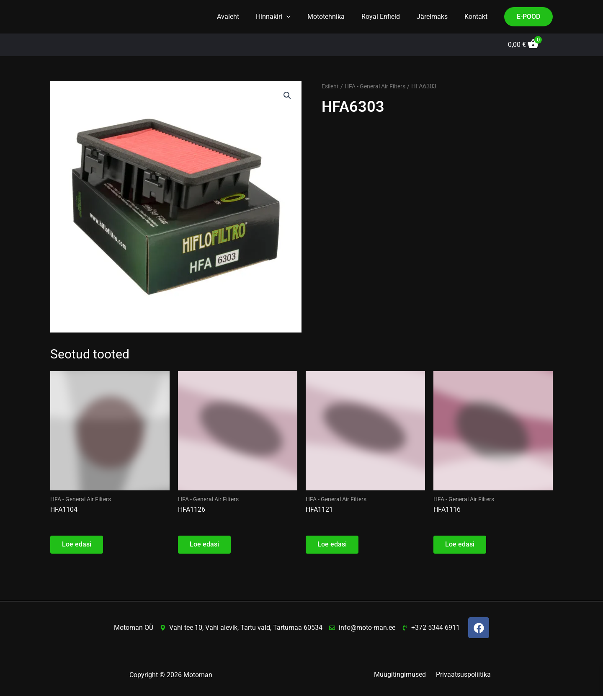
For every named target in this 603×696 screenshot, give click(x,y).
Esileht (331, 86)
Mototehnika (337, 17)
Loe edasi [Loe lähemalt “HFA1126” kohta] (205, 546)
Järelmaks (437, 17)
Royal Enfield (389, 17)
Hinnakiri (288, 17)
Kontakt (477, 17)
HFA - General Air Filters (380, 86)
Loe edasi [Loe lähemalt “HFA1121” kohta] (333, 546)
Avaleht (246, 17)
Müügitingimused (402, 675)
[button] (301, 17)
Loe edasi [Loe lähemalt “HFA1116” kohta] (460, 546)
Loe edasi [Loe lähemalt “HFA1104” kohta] (77, 546)
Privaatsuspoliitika (461, 675)
